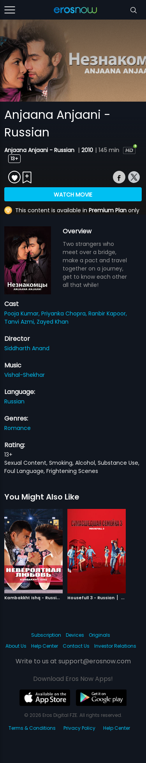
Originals (99, 635)
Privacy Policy (79, 728)
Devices (75, 635)
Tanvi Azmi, (20, 322)
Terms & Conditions (32, 728)
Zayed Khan (53, 322)
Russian (14, 401)
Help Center (44, 646)
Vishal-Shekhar (24, 375)
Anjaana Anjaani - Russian (40, 150)
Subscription (46, 635)
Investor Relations (115, 646)
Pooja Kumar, (22, 313)
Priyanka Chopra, (64, 313)
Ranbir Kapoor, (107, 313)
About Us (15, 646)
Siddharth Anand (26, 348)
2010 (87, 150)
